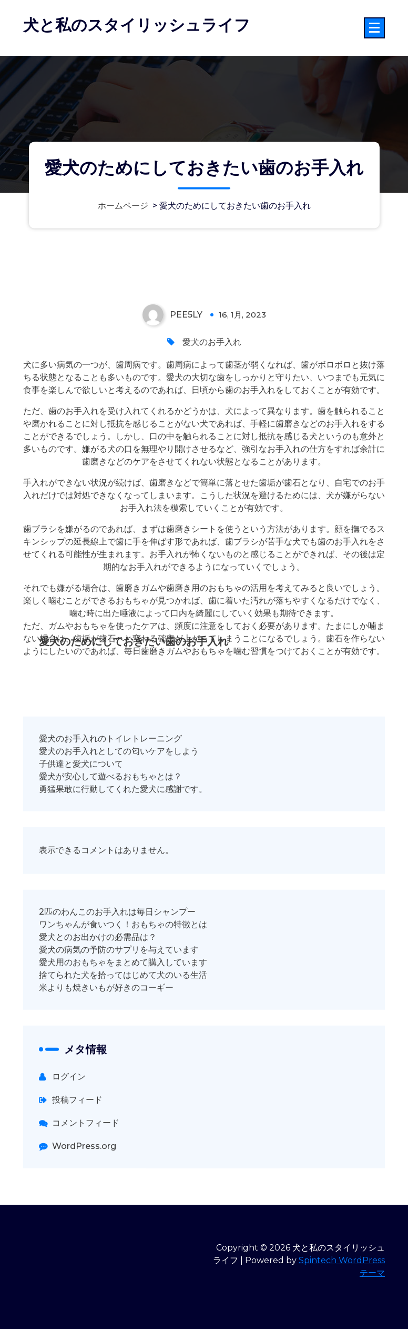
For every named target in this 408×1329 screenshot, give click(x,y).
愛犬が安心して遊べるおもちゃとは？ (110, 820)
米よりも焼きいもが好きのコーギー (106, 1031)
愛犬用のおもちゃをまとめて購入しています (123, 1005)
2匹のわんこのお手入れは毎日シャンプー (117, 955)
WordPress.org (84, 1189)
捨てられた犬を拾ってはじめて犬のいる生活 (123, 1018)
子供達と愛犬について (81, 807)
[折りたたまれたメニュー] (374, 27)
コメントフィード (85, 1166)
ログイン (69, 1120)
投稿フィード (77, 1143)
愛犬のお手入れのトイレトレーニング (110, 782)
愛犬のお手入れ (211, 385)
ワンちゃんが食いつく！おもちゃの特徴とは (123, 968)
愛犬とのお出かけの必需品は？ (98, 980)
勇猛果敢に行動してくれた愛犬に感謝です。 (123, 832)
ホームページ (123, 206)
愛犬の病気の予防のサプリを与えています (119, 993)
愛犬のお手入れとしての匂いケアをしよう (119, 794)
